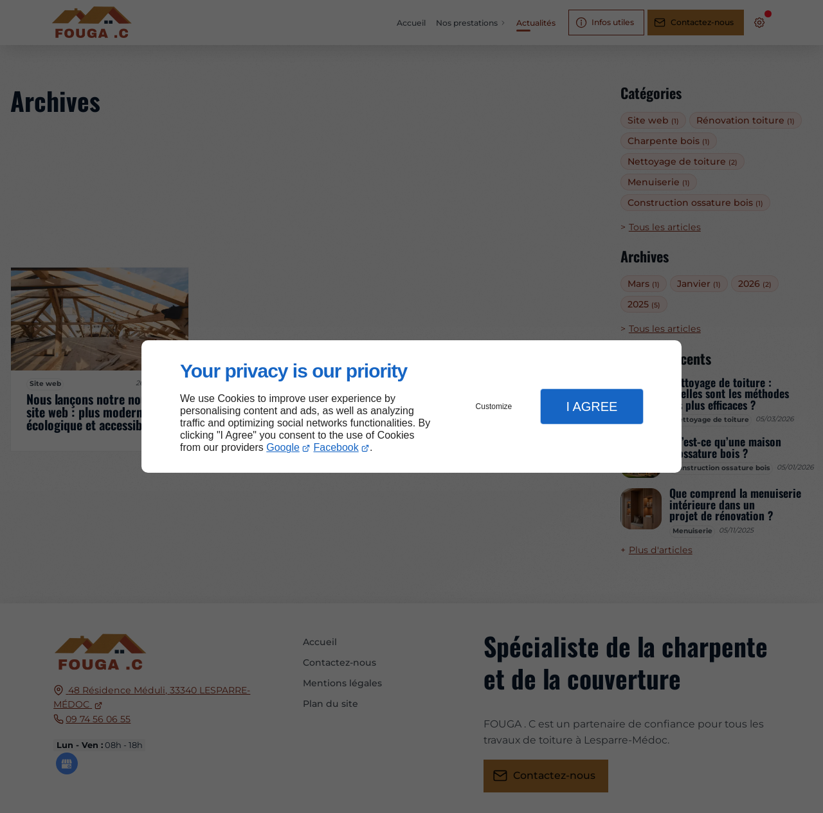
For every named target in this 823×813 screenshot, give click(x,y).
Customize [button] (494, 406)
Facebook (336, 447)
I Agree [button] (591, 406)
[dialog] (411, 406)
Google (283, 447)
